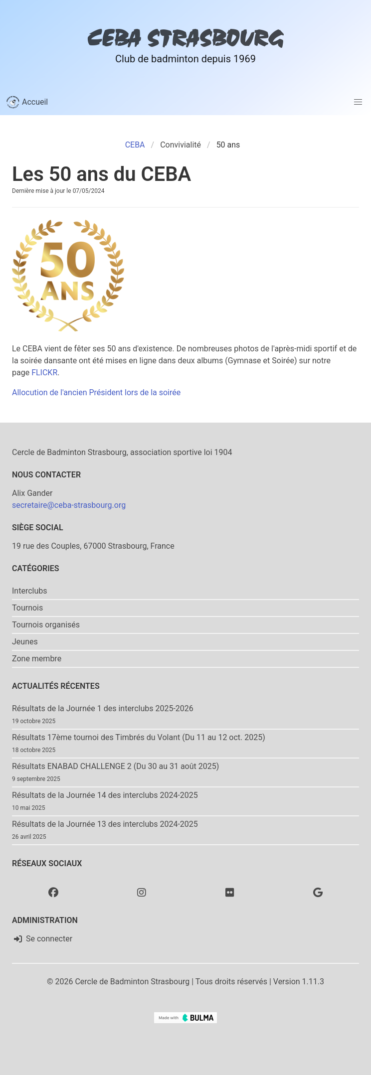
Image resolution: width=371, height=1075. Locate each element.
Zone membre (36, 658)
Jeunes (25, 641)
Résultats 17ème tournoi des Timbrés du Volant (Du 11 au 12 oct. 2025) (138, 737)
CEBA (135, 145)
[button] (358, 102)
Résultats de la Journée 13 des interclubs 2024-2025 (105, 824)
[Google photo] (318, 892)
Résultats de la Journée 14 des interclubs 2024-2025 (105, 795)
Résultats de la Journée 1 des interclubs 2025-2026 (102, 708)
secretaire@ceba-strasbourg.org (69, 505)
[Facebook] (53, 892)
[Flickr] (230, 892)
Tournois (27, 608)
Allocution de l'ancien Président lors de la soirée (96, 392)
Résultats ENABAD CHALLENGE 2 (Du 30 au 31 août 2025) (115, 766)
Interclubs (29, 591)
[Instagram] (142, 892)
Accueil (27, 102)
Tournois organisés (46, 624)
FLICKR (44, 372)
